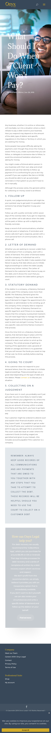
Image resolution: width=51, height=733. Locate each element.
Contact (8, 660)
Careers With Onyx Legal (15, 657)
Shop (7, 679)
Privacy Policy (10, 664)
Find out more (25, 617)
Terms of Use (10, 667)
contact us (25, 378)
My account (10, 682)
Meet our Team (11, 653)
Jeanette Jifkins (16, 92)
